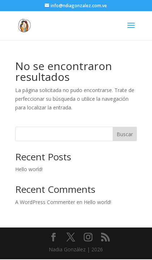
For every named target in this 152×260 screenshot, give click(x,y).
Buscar (125, 134)
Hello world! (29, 169)
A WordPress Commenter (45, 202)
